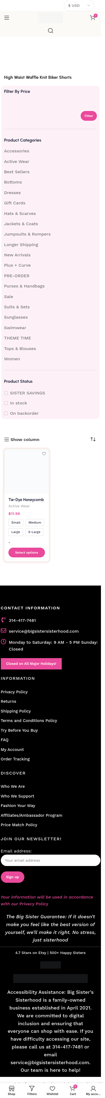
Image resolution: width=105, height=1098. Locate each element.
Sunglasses (16, 317)
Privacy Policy (14, 691)
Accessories (16, 150)
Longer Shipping (21, 244)
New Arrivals (17, 254)
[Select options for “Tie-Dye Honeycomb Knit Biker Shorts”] (26, 552)
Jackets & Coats (21, 223)
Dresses (12, 192)
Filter (88, 116)
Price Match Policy (19, 824)
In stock (18, 403)
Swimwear (15, 327)
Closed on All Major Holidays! (31, 664)
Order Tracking (15, 759)
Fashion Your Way (18, 805)
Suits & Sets (17, 306)
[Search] (50, 30)
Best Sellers (16, 171)
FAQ (5, 739)
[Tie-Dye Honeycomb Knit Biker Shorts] (26, 471)
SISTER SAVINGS (27, 393)
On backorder (24, 413)
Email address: (50, 857)
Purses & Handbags (24, 286)
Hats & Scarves (20, 213)
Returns (8, 701)
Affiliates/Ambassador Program (32, 815)
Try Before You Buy (19, 730)
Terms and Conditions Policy (29, 720)
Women (12, 358)
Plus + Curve (17, 265)
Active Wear (16, 161)
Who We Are (13, 786)
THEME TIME (17, 338)
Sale (8, 296)
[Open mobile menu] (6, 17)
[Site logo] (50, 17)
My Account (12, 749)
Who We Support (17, 796)
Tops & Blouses (20, 348)
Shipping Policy (16, 711)
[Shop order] (93, 439)
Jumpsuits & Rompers (27, 234)
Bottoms (13, 182)
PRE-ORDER (16, 275)
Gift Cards (14, 202)
